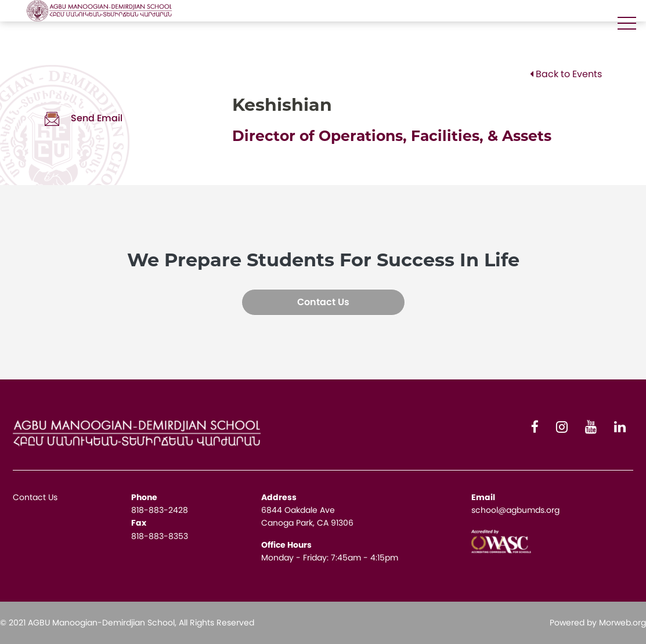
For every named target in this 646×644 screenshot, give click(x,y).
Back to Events (566, 74)
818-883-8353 (159, 536)
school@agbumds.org (515, 510)
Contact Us (323, 302)
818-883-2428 (159, 510)
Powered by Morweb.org (598, 622)
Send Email (83, 118)
